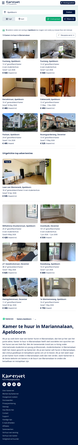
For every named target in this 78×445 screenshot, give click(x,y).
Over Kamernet (8, 390)
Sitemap (5, 407)
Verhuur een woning (10, 432)
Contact (5, 413)
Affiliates (5, 426)
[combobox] (31, 12)
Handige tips (7, 419)
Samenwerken (7, 429)
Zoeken (69, 12)
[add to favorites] (34, 42)
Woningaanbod (67, 3)
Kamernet (8, 319)
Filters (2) (69, 19)
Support (5, 416)
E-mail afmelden (8, 423)
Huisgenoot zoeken (9, 397)
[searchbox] (34, 12)
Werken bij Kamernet (10, 394)
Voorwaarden (7, 400)
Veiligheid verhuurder (10, 439)
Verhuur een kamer (9, 436)
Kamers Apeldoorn (24, 319)
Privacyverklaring (9, 403)
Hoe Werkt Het (8, 410)
